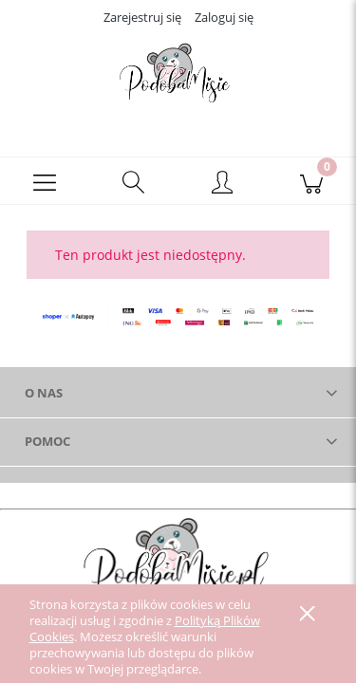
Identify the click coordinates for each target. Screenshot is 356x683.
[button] (44, 181)
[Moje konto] (223, 184)
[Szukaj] (133, 181)
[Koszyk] (311, 181)
